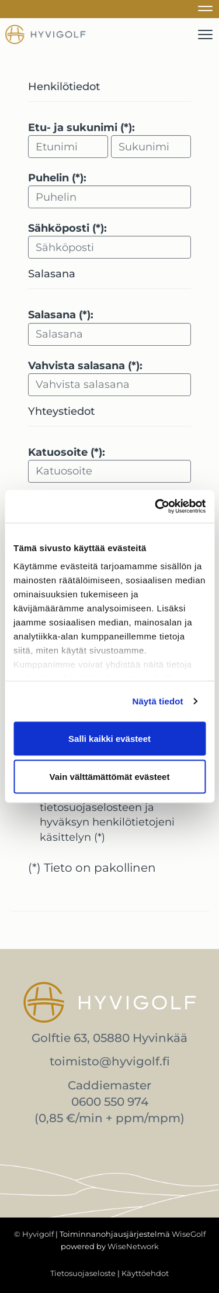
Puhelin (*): (57, 177)
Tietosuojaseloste (83, 1273)
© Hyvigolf (34, 1234)
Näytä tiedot (158, 701)
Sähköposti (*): (67, 228)
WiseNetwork (133, 1246)
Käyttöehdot (145, 1273)
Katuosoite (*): (66, 452)
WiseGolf (189, 1234)
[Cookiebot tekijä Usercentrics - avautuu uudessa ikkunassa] (156, 506)
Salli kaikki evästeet (109, 738)
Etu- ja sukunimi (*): (81, 127)
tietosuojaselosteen (91, 807)
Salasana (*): (60, 314)
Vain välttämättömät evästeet (110, 777)
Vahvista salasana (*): (85, 365)
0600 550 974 (109, 1102)
